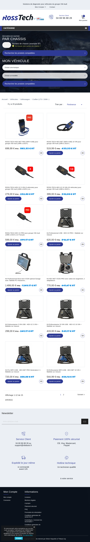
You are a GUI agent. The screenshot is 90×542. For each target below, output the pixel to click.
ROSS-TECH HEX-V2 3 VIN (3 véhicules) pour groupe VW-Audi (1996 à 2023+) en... (21, 188)
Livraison (28, 497)
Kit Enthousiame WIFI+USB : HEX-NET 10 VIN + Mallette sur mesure (64, 371)
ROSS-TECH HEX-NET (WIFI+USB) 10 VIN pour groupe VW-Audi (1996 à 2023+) (64, 142)
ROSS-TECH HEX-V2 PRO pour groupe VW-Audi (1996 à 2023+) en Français (22, 234)
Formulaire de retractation (33, 512)
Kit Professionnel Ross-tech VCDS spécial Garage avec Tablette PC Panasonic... (23, 279)
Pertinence (75, 104)
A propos (27, 503)
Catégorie (9, 28)
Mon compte (7, 497)
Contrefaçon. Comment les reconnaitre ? (33, 520)
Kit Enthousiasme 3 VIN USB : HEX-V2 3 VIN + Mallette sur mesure (21, 325)
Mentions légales (30, 500)
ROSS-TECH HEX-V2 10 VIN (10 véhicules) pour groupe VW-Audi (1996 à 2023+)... (64, 188)
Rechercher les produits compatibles (20, 84)
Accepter (18, 538)
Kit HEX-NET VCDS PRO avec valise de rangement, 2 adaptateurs (66, 279)
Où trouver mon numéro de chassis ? (28, 46)
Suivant (81, 395)
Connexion (6, 500)
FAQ (26, 509)
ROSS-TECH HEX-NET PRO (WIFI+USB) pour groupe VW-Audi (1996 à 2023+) (21, 142)
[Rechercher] (6, 45)
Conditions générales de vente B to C (32, 516)
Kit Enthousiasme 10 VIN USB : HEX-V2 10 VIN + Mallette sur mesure (64, 325)
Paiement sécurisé (31, 506)
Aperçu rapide (41, 153)
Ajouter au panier (55, 153)
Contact (52, 7)
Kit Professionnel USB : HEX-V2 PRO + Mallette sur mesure (65, 234)
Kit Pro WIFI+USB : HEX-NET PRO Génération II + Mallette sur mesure (23, 371)
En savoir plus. (28, 535)
